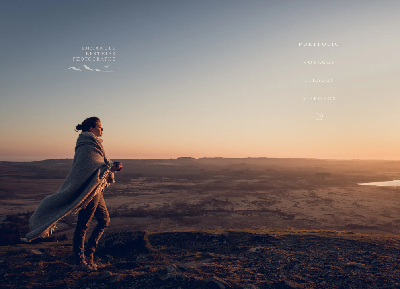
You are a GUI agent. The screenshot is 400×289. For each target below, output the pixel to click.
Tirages (319, 80)
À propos (319, 98)
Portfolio (319, 44)
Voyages (319, 62)
